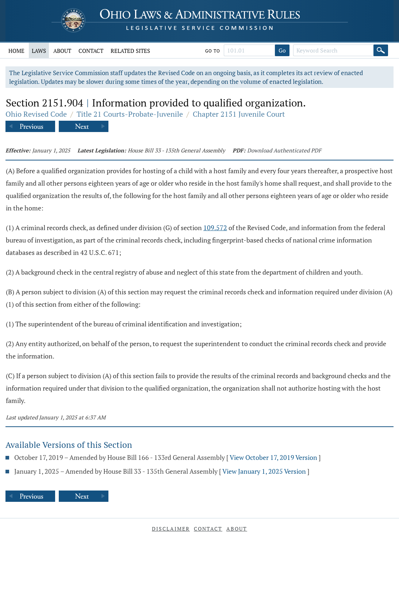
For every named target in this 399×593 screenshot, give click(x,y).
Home (16, 50)
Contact (90, 50)
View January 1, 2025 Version (264, 471)
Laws (39, 50)
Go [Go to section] (282, 50)
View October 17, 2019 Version (273, 457)
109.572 (215, 227)
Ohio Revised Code (36, 114)
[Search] (380, 50)
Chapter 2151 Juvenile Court (239, 114)
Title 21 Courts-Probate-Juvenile (130, 114)
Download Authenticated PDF (284, 150)
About (62, 50)
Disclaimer (171, 528)
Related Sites (130, 50)
